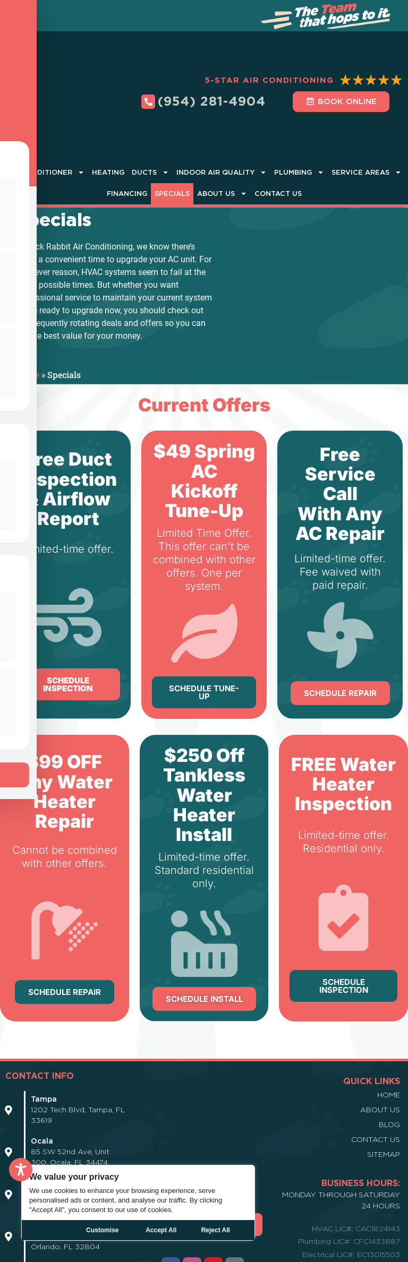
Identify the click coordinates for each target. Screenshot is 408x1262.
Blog (389, 1050)
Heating (108, 98)
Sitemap (383, 1080)
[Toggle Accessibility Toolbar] (20, 1169)
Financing (127, 119)
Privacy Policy (248, 1252)
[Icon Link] (8, 1036)
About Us (222, 119)
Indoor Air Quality (221, 98)
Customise (102, 1230)
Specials (172, 119)
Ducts (150, 98)
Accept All (220, 1230)
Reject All (161, 1230)
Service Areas (367, 98)
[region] (138, 1203)
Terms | (288, 1252)
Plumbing (299, 98)
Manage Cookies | (329, 1252)
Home (27, 300)
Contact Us (278, 119)
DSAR (368, 1252)
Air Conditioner (45, 98)
